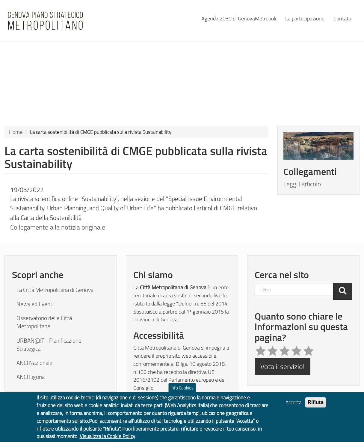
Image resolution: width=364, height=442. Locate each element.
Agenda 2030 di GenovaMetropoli (238, 18)
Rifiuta (316, 404)
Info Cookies (182, 389)
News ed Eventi (35, 304)
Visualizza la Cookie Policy (107, 438)
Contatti (342, 18)
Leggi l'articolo (302, 184)
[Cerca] (342, 291)
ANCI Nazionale (34, 363)
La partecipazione (304, 18)
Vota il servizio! (282, 366)
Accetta (293, 404)
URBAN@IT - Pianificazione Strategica (48, 345)
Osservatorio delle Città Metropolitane (44, 322)
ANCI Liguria (30, 377)
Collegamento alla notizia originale (57, 227)
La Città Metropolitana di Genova (54, 290)
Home (15, 131)
